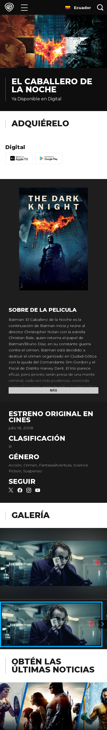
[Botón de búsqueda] (100, 7)
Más (53, 390)
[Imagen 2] (102, 624)
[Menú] (24, 7)
